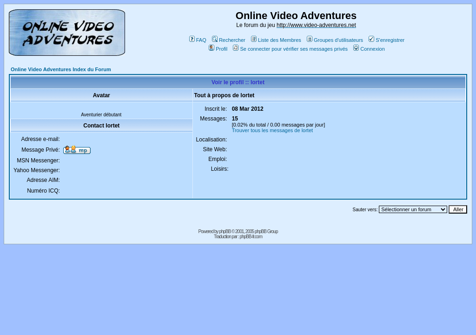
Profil (218, 49)
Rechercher (228, 40)
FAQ (197, 40)
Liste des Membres (276, 40)
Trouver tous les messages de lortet (272, 130)
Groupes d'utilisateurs (335, 40)
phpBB (225, 231)
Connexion (369, 49)
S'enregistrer (386, 40)
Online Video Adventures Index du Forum (61, 69)
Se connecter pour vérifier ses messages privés (290, 49)
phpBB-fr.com (250, 236)
